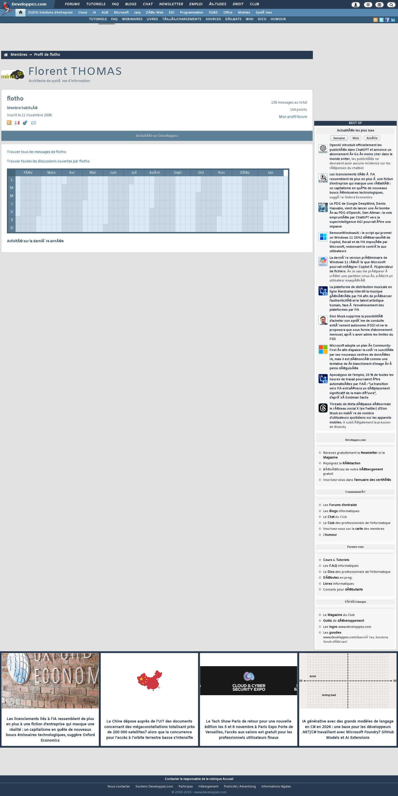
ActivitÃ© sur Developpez (157, 136)
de (343, 621)
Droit (238, 4)
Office (227, 13)
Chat (147, 4)
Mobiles (244, 13)
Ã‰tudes (217, 4)
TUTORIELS (98, 19)
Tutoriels (96, 4)
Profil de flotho (47, 54)
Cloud (82, 13)
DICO (262, 19)
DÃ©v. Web (154, 13)
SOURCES (213, 19)
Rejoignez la (341, 463)
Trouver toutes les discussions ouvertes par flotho (48, 161)
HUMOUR (278, 19)
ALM (104, 13)
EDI (171, 13)
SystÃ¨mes (264, 13)
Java (137, 13)
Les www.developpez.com (347, 627)
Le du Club (339, 615)
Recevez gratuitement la (350, 453)
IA (94, 13)
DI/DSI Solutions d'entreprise (50, 13)
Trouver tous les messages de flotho (36, 152)
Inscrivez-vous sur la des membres (353, 529)
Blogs (131, 4)
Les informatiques (341, 511)
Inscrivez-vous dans (357, 480)
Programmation (191, 13)
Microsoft (121, 13)
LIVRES (152, 19)
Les (340, 505)
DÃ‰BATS (233, 19)
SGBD (213, 13)
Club (254, 4)
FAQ (115, 4)
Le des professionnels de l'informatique (357, 523)
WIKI (249, 19)
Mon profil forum (293, 117)
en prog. (337, 578)
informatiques (338, 584)
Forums (72, 4)
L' (330, 535)
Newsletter (171, 4)
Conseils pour (343, 590)
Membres (19, 54)
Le (328, 517)
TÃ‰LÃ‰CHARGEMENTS (181, 19)
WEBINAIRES (132, 19)
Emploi (196, 4)
